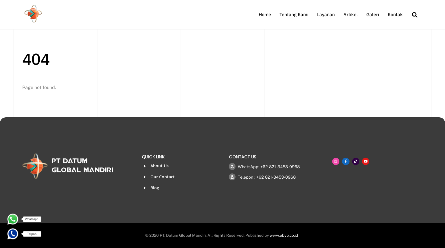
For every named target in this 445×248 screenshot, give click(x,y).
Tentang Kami (293, 14)
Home (265, 14)
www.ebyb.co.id (284, 235)
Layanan (326, 14)
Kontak (395, 14)
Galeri (372, 14)
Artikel (350, 14)
